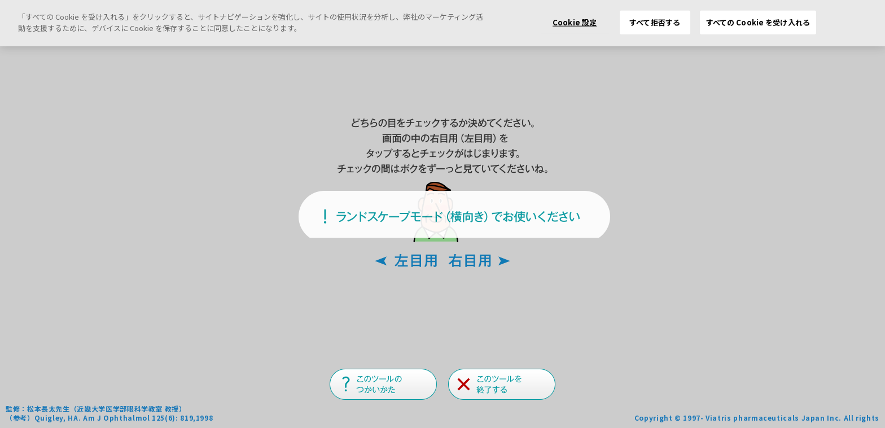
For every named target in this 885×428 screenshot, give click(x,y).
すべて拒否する (654, 22)
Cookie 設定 (575, 22)
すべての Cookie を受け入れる (758, 22)
